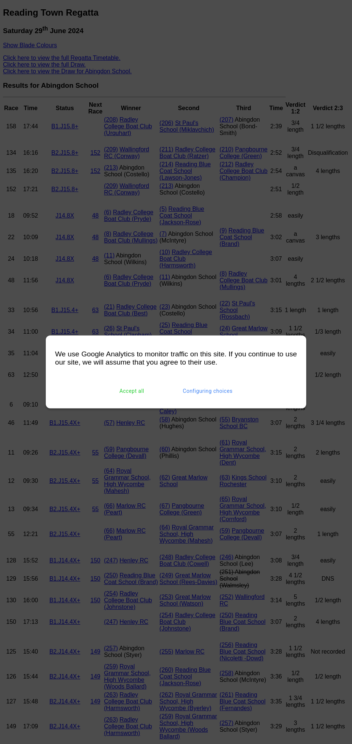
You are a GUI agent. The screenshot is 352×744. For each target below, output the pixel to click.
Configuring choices (208, 391)
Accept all (131, 391)
